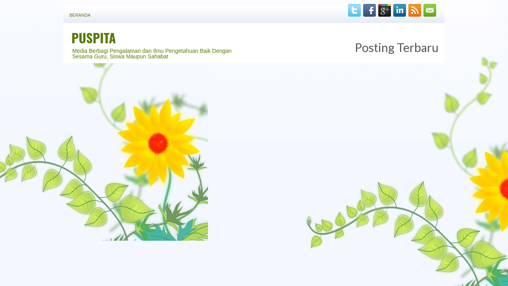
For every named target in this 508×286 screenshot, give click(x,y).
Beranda (79, 15)
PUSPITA (93, 37)
